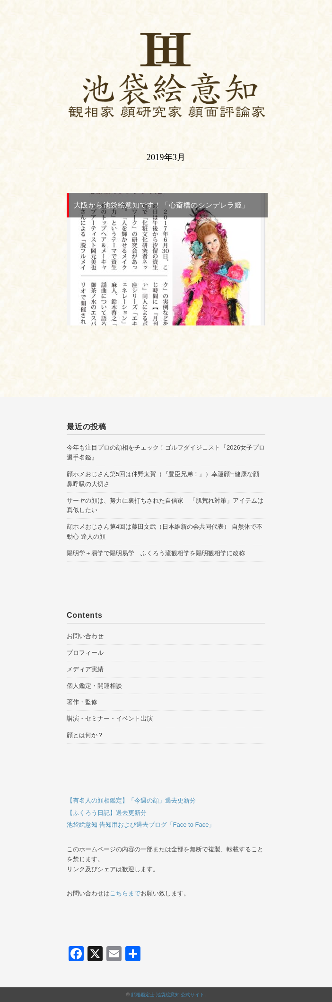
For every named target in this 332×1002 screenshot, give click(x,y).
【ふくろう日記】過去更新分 (107, 812)
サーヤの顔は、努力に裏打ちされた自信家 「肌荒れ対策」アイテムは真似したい (165, 505)
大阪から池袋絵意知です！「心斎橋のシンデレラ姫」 (161, 205)
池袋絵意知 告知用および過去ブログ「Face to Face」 (141, 824)
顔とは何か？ (85, 735)
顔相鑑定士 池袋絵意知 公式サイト (168, 994)
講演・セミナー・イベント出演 (110, 718)
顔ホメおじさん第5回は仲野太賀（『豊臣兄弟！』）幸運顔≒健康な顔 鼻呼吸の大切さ (163, 478)
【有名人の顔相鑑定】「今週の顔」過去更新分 (131, 800)
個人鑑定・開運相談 (94, 685)
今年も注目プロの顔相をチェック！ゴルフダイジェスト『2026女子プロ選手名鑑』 (166, 452)
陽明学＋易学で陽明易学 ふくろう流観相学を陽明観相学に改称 (156, 553)
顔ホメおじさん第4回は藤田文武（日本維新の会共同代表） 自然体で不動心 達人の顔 (164, 531)
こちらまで (125, 893)
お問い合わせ (85, 636)
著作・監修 (82, 701)
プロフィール (85, 652)
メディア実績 (85, 669)
